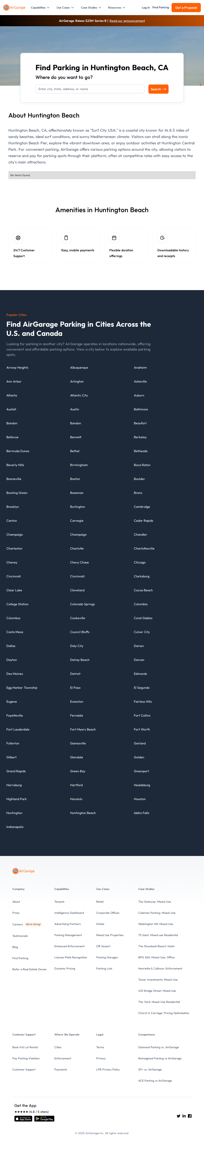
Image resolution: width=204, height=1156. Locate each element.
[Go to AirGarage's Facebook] (190, 1116)
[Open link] (23, 1119)
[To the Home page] (14, 7)
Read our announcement (127, 21)
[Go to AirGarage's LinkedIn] (184, 1116)
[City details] (17, 369)
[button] (40, 7)
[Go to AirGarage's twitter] (178, 1116)
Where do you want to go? (64, 77)
